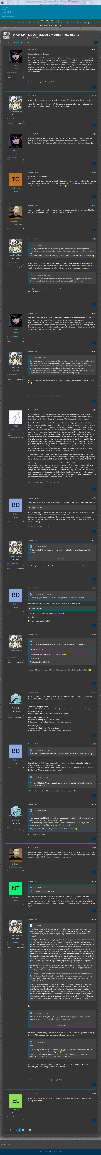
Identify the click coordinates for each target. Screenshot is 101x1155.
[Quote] (94, 86)
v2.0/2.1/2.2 (16, 23)
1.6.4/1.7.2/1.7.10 (57, 23)
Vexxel (43, 82)
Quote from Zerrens (40, 245)
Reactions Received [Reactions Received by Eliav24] (12, 1117)
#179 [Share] (94, 919)
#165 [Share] (94, 206)
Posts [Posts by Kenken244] (8, 228)
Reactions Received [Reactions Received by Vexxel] (12, 73)
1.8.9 (67, 23)
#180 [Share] (94, 1094)
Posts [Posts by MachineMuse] (8, 121)
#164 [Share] (94, 172)
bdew (42, 526)
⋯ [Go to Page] (11, 43)
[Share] (96, 42)
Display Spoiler (36, 507)
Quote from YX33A (39, 925)
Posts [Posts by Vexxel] (8, 75)
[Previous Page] (5, 42)
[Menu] (98, 3)
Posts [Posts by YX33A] (8, 433)
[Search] (88, 3)
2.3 (24, 23)
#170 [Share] (94, 498)
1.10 (77, 23)
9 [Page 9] (17, 43)
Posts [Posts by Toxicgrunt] (8, 195)
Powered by (50, 1152)
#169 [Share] (94, 410)
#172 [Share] (94, 588)
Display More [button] (62, 559)
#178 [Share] (94, 881)
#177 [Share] (94, 848)
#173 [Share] (94, 635)
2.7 (35, 23)
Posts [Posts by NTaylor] (8, 904)
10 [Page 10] (21, 43)
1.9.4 (72, 23)
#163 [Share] (94, 134)
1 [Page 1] (8, 43)
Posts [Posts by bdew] (8, 521)
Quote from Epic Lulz (40, 777)
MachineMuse (45, 396)
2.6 (31, 23)
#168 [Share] (94, 351)
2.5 (27, 23)
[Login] (93, 2)
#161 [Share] (94, 49)
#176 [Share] (94, 804)
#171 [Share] (94, 540)
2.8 (39, 23)
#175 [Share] (94, 744)
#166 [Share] (94, 239)
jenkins (59, 20)
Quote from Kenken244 (41, 275)
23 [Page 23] (28, 43)
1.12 (86, 23)
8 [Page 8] (14, 43)
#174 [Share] (94, 692)
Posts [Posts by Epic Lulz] (8, 715)
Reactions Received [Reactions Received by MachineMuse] (12, 119)
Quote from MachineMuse (42, 594)
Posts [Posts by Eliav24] (8, 1119)
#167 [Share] (94, 313)
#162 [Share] (94, 96)
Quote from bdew (39, 546)
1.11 (82, 23)
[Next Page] (32, 42)
